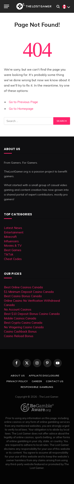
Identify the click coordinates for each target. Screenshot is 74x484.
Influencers (11, 241)
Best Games (12, 250)
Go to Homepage (21, 109)
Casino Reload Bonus (18, 336)
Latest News (13, 228)
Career (37, 381)
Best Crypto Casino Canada (23, 323)
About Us (18, 375)
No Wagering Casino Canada (24, 327)
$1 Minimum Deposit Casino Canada (29, 292)
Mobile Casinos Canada (20, 318)
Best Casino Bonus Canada (23, 296)
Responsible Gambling (37, 386)
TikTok (8, 254)
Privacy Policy (17, 381)
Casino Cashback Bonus (20, 331)
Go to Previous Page (23, 102)
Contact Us (55, 381)
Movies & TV (13, 245)
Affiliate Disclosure (44, 375)
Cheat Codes (13, 259)
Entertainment (13, 232)
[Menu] (6, 6)
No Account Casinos (17, 309)
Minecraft (10, 237)
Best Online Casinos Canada (23, 287)
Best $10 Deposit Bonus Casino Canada (32, 314)
